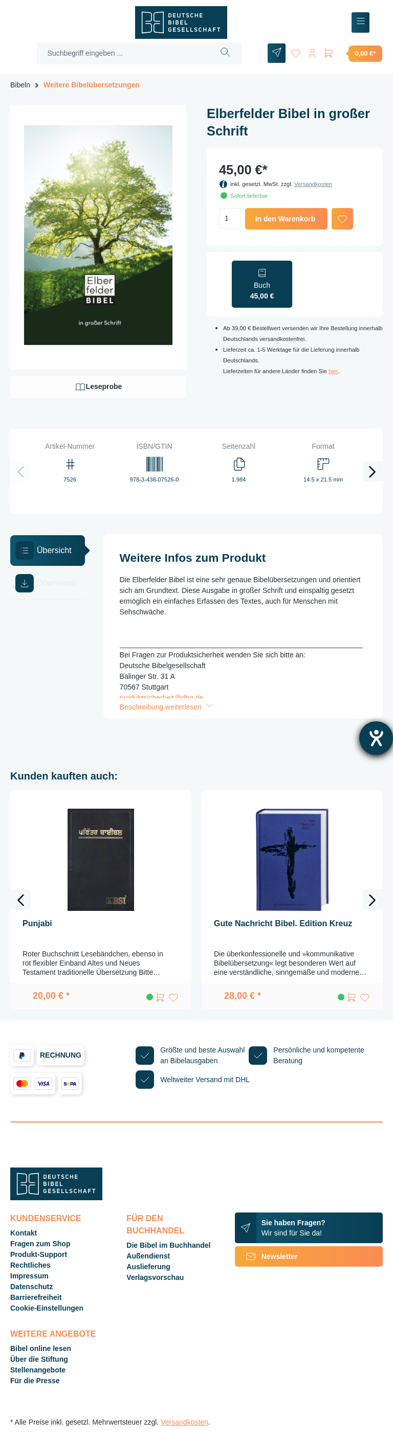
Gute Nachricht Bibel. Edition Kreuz (283, 923)
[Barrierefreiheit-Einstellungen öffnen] (376, 738)
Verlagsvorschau (155, 1277)
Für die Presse (35, 1381)
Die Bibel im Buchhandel (168, 1245)
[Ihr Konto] (312, 51)
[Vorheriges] (20, 471)
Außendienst (148, 1256)
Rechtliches (30, 1265)
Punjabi (37, 923)
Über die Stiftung (39, 1359)
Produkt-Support (38, 1254)
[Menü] (360, 22)
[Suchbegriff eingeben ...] (123, 53)
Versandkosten (313, 184)
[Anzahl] (230, 218)
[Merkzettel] (296, 51)
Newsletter (266, 1256)
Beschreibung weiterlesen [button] (167, 707)
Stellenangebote (38, 1370)
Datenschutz (31, 1287)
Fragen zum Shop (40, 1244)
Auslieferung (148, 1267)
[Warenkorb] (352, 53)
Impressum (29, 1276)
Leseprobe (98, 387)
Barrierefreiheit (35, 1297)
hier (333, 371)
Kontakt (23, 1233)
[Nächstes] (372, 471)
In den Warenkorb (285, 219)
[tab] (47, 550)
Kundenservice (45, 1218)
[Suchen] (225, 53)
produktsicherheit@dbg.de (162, 698)
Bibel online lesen (40, 1348)
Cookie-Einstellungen (46, 1308)
